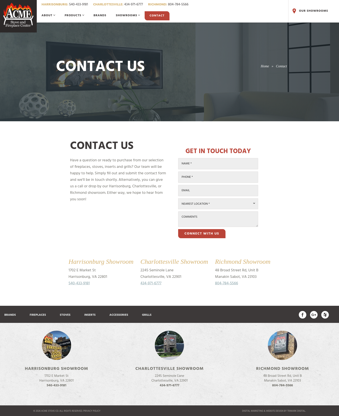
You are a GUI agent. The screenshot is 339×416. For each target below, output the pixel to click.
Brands (100, 15)
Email (186, 190)
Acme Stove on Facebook (302, 315)
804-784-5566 (168, 4)
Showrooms (128, 15)
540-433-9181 (65, 4)
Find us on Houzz (325, 315)
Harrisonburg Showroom (56, 368)
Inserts (90, 314)
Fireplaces (38, 314)
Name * (187, 163)
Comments (189, 216)
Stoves (65, 314)
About (48, 15)
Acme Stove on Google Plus (314, 315)
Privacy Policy (92, 411)
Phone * (187, 177)
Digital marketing (252, 411)
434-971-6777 (118, 4)
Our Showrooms (310, 11)
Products (74, 15)
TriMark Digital (296, 411)
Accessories (118, 314)
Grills (147, 314)
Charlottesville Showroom (169, 368)
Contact (157, 15)
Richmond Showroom (282, 368)
